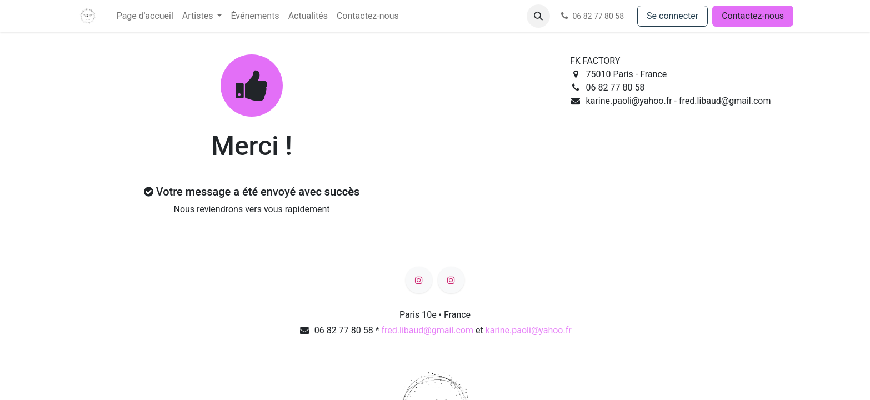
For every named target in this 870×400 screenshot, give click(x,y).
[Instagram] (419, 280)
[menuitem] (145, 16)
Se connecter (672, 16)
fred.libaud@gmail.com (427, 330)
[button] (538, 16)
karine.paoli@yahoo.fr (529, 330)
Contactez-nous (753, 16)
